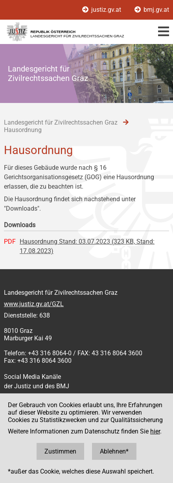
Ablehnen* (114, 451)
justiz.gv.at (102, 9)
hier (155, 431)
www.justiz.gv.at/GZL (34, 304)
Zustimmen (60, 451)
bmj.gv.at (151, 9)
